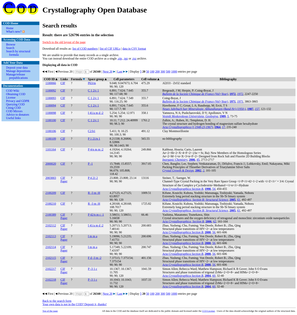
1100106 (50, 131)
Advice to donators (17, 114)
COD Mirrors (14, 111)
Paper (63, 181)
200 (157, 71)
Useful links (13, 118)
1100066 (50, 83)
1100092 (50, 90)
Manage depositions (18, 71)
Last (120, 71)
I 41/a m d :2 (95, 112)
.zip (119, 58)
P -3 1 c (92, 268)
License (11, 97)
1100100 (50, 120)
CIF (62, 83)
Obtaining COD (15, 94)
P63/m (92, 83)
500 (168, 71)
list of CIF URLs (110, 48)
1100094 (50, 105)
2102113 (50, 236)
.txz (134, 58)
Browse (10, 44)
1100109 (50, 138)
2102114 (50, 247)
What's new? (14, 31)
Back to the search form (56, 300)
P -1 (90, 163)
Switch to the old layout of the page (64, 42)
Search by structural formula (18, 53)
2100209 (50, 192)
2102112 (50, 225)
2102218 (50, 279)
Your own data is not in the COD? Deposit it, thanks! (74, 304)
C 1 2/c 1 (93, 90)
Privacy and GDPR (17, 101)
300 (162, 71)
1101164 (50, 149)
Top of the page (50, 311)
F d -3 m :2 (94, 257)
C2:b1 (91, 131)
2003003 (50, 177)
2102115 (50, 257)
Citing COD (13, 107)
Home (9, 28)
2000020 (50, 163)
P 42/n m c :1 (96, 214)
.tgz (125, 58)
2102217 (50, 268)
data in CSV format (134, 48)
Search (10, 47)
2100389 (50, 214)
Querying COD (15, 104)
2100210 (50, 203)
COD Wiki (12, 90)
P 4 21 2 (93, 177)
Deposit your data (17, 67)
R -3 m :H (94, 192)
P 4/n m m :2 (95, 149)
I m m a (92, 236)
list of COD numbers (85, 48)
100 (152, 71)
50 (147, 71)
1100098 (50, 112)
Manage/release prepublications (17, 76)
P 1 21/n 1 (94, 138)
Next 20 (107, 71)
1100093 (50, 98)
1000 (174, 71)
